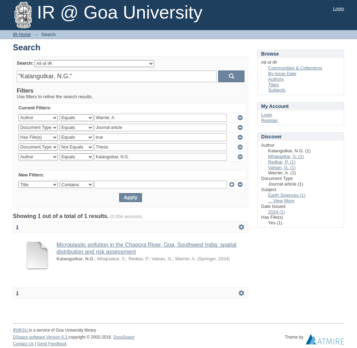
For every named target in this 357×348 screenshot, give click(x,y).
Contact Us (23, 343)
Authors (276, 79)
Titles (273, 84)
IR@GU (21, 330)
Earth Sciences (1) (286, 195)
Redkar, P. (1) (282, 162)
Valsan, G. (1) (282, 167)
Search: (25, 63)
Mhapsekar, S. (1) (286, 156)
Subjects (277, 90)
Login (338, 8)
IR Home (22, 34)
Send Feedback (52, 343)
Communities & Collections (295, 68)
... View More (281, 200)
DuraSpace (123, 337)
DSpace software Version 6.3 (40, 337)
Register (269, 120)
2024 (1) (276, 212)
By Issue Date (282, 73)
